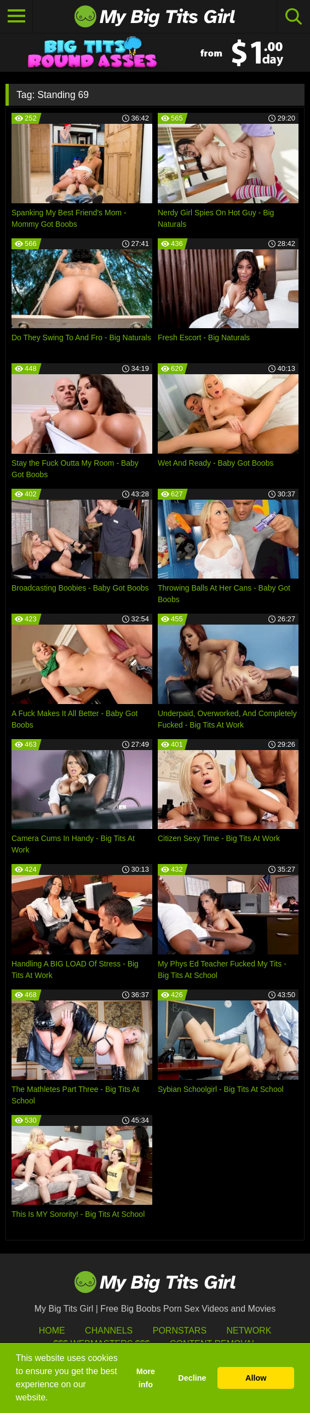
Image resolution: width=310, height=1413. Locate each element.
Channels (109, 1330)
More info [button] (145, 1378)
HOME (52, 1330)
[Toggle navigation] (16, 16)
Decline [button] (192, 1378)
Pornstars (179, 1330)
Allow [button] (255, 1378)
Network (249, 1330)
